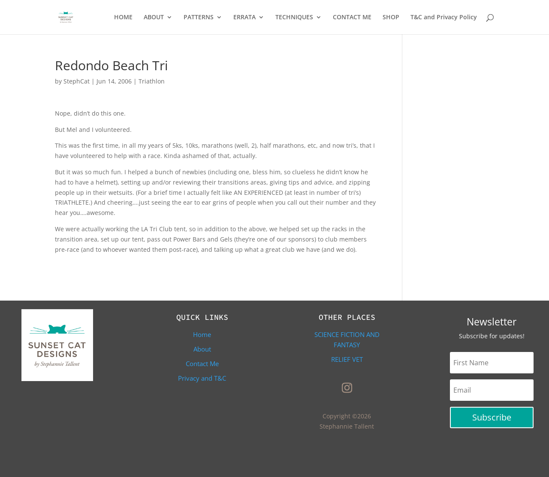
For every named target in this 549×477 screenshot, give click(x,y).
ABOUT (154, 17)
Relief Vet (347, 359)
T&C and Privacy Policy (443, 17)
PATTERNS (199, 17)
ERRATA (244, 17)
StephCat (76, 81)
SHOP (391, 17)
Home (202, 334)
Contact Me (202, 363)
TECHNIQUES (294, 17)
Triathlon (152, 81)
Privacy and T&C (202, 378)
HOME (123, 17)
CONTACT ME (352, 17)
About (202, 349)
